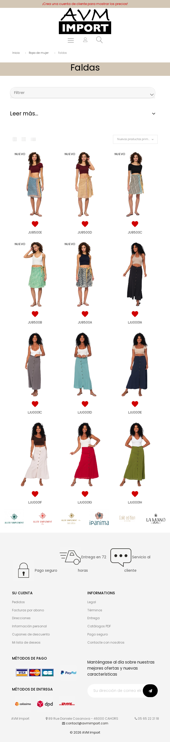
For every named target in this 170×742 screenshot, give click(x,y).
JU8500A (85, 322)
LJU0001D (85, 412)
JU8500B (35, 322)
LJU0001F (35, 502)
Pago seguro (97, 634)
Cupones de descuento (31, 634)
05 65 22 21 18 (148, 718)
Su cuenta (22, 593)
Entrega (93, 618)
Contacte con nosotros (105, 642)
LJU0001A (135, 322)
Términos (94, 610)
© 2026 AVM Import (85, 732)
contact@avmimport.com (87, 723)
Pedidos (18, 602)
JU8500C (135, 232)
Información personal (29, 626)
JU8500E (35, 232)
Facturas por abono (28, 610)
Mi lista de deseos (26, 642)
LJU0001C (35, 412)
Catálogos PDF (99, 626)
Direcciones (21, 618)
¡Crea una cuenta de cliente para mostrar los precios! (85, 4)
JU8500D (85, 232)
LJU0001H (135, 502)
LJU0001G (85, 502)
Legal (91, 602)
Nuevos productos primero (134, 139)
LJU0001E (135, 412)
